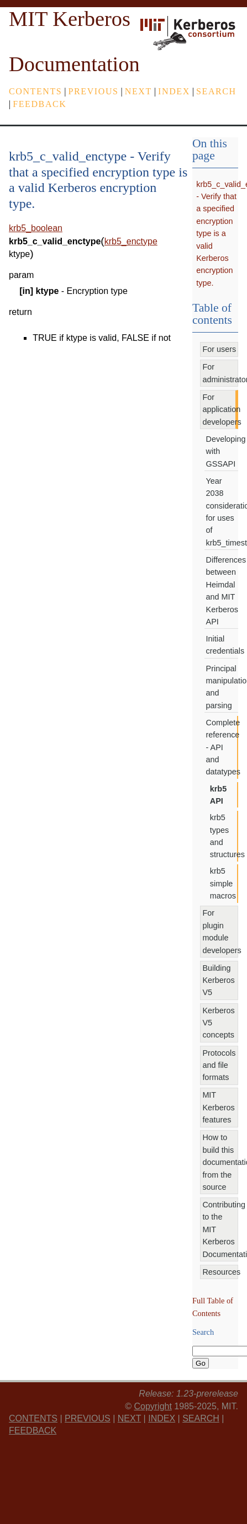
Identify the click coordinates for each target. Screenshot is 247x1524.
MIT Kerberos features (218, 1107)
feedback (39, 104)
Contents (35, 91)
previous (94, 91)
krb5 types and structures (224, 836)
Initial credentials (222, 644)
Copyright (152, 1406)
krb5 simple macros (223, 883)
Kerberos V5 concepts (218, 1023)
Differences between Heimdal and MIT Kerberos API (222, 590)
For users (219, 349)
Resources (220, 1272)
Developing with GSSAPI (222, 451)
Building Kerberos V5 (218, 980)
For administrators (220, 372)
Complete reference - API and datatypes (222, 747)
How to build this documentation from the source (220, 1162)
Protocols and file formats (218, 1065)
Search (216, 91)
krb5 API (218, 794)
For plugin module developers (220, 931)
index (174, 91)
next (138, 91)
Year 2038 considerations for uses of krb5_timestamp (222, 512)
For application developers (220, 409)
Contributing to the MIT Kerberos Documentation (220, 1229)
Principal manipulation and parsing (222, 687)
